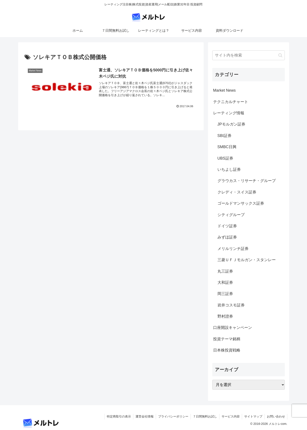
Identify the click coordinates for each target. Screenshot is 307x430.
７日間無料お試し (205, 416)
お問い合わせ (276, 416)
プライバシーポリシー (173, 416)
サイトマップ (253, 416)
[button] (280, 55)
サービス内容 (231, 416)
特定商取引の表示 (119, 416)
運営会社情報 (144, 416)
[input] (248, 55)
